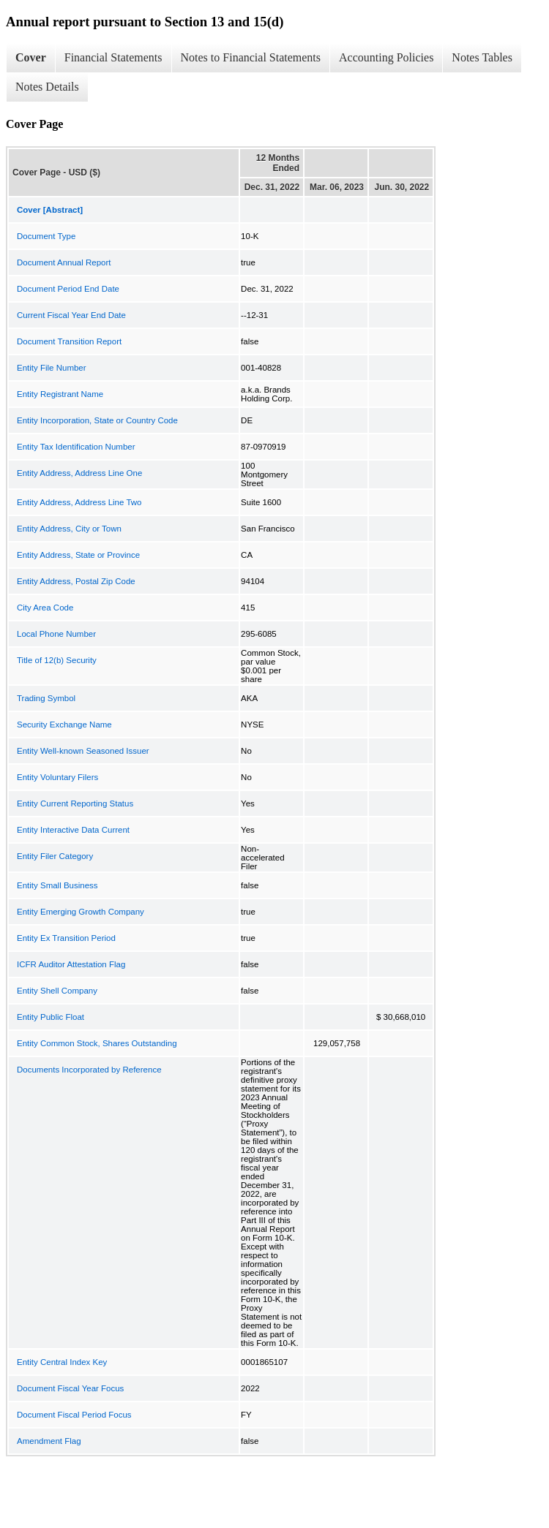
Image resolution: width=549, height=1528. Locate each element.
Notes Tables (482, 57)
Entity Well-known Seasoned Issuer (83, 750)
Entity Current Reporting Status (75, 803)
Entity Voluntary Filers (57, 777)
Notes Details (47, 86)
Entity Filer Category (55, 856)
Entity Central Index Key (62, 1362)
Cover (30, 57)
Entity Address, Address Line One (79, 473)
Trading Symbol (46, 698)
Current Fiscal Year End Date (71, 315)
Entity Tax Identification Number (76, 446)
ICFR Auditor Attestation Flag (71, 964)
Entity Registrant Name (60, 394)
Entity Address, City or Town (69, 528)
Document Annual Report (64, 262)
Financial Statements (113, 57)
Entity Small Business (57, 885)
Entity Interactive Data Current (73, 829)
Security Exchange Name (64, 724)
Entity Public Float (50, 1017)
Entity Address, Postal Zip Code (76, 581)
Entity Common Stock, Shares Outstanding (97, 1043)
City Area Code (45, 607)
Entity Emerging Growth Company (80, 911)
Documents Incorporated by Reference (89, 1069)
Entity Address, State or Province (78, 555)
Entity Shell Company (57, 990)
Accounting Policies (386, 57)
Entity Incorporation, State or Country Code (97, 420)
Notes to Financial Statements (251, 57)
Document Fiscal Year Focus (70, 1388)
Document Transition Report (69, 341)
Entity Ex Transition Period (66, 938)
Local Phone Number (56, 633)
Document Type (46, 236)
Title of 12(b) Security (57, 660)
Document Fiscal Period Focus (74, 1414)
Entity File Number (51, 367)
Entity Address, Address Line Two (79, 502)
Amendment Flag (49, 1441)
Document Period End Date (68, 288)
